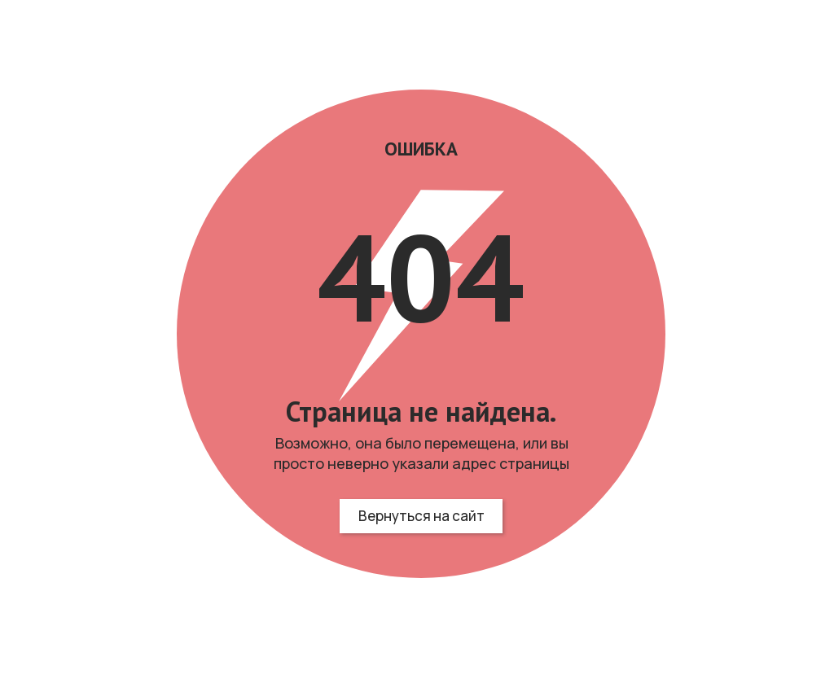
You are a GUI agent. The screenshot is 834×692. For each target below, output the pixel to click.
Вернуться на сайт (421, 515)
